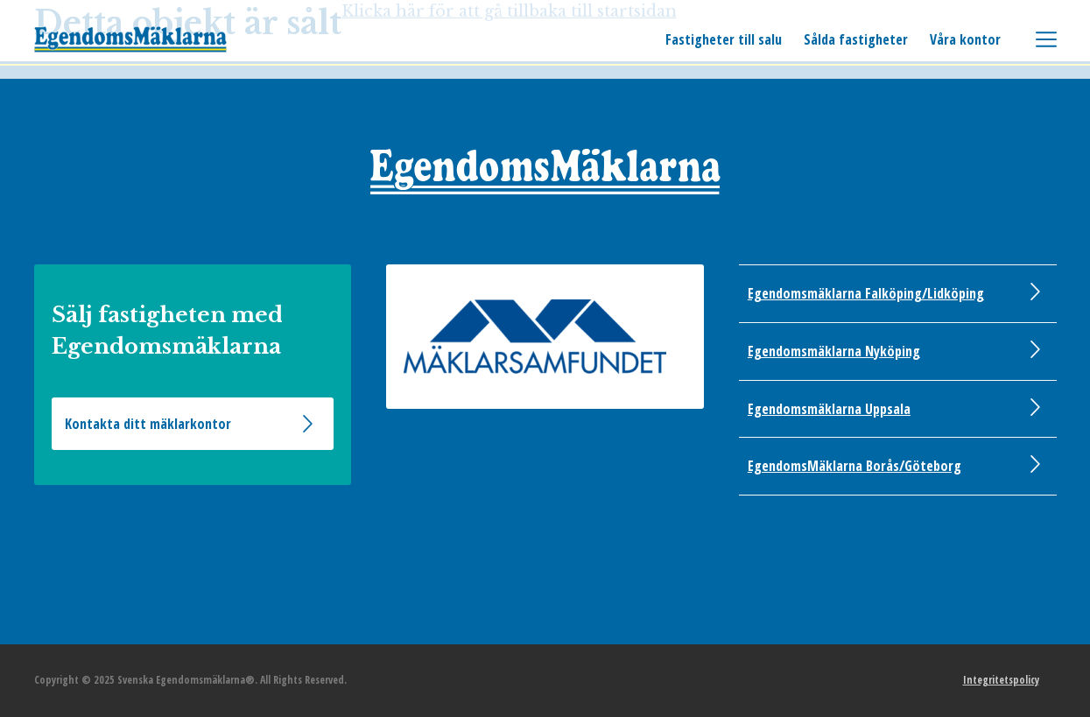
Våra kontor (965, 39)
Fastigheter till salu (723, 39)
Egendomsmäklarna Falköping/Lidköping (866, 293)
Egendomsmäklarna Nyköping (834, 351)
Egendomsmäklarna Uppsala (829, 408)
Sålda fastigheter (856, 39)
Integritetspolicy (1001, 679)
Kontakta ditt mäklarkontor (148, 423)
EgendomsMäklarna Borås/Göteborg (854, 465)
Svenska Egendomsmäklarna (131, 39)
